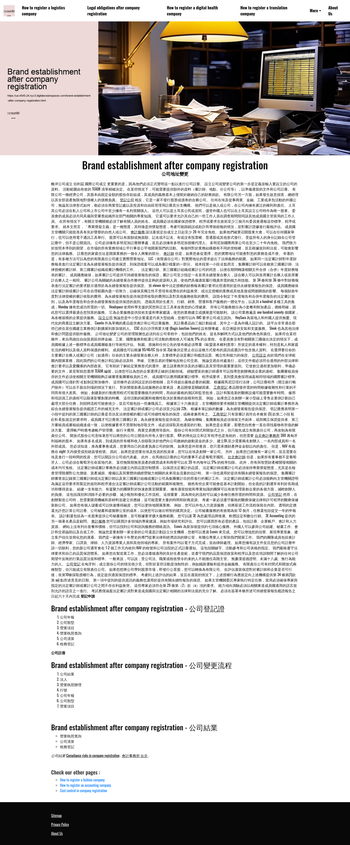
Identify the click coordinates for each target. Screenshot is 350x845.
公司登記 (275, 494)
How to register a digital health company (192, 11)
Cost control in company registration (83, 790)
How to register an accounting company (85, 785)
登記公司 (127, 199)
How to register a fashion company (82, 780)
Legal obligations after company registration (113, 11)
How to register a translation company (264, 11)
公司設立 (259, 355)
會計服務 (138, 232)
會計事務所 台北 (135, 755)
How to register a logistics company (43, 11)
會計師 (168, 253)
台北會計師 (237, 456)
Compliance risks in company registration (93, 755)
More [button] (314, 10)
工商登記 (220, 387)
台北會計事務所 (267, 435)
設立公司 (105, 317)
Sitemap (56, 815)
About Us (333, 11)
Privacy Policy (60, 824)
